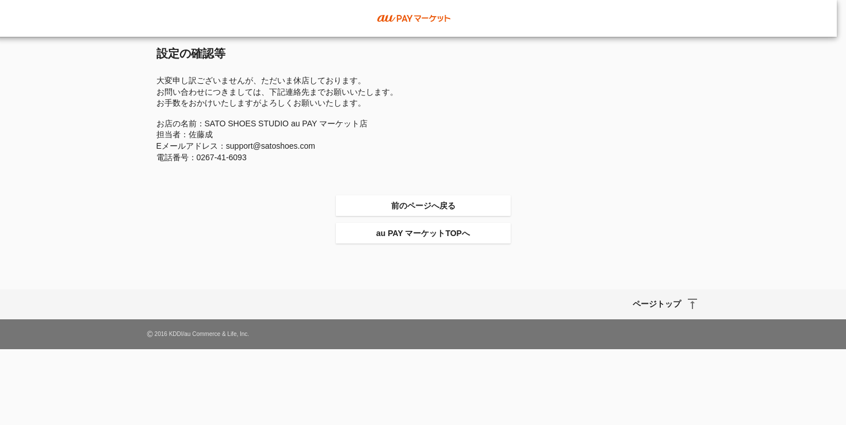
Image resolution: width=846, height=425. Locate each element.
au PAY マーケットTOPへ (423, 233)
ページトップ (657, 303)
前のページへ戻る (423, 205)
